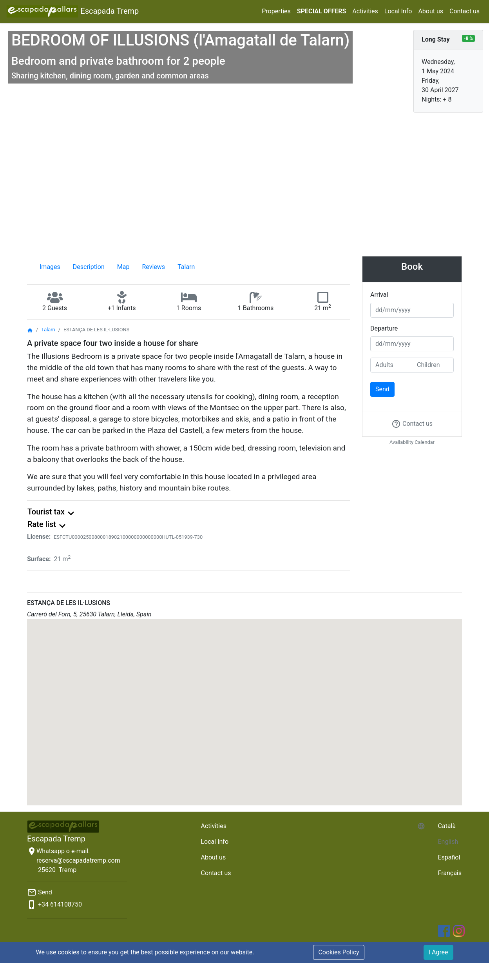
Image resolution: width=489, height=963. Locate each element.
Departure (384, 328)
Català (447, 826)
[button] (244, 705)
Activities (365, 11)
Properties (276, 11)
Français (450, 873)
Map (123, 267)
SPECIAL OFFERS (321, 11)
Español (449, 857)
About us (430, 11)
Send (382, 389)
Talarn (186, 267)
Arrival (379, 294)
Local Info (398, 11)
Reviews (153, 267)
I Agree (438, 952)
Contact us (464, 11)
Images (50, 267)
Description (89, 267)
